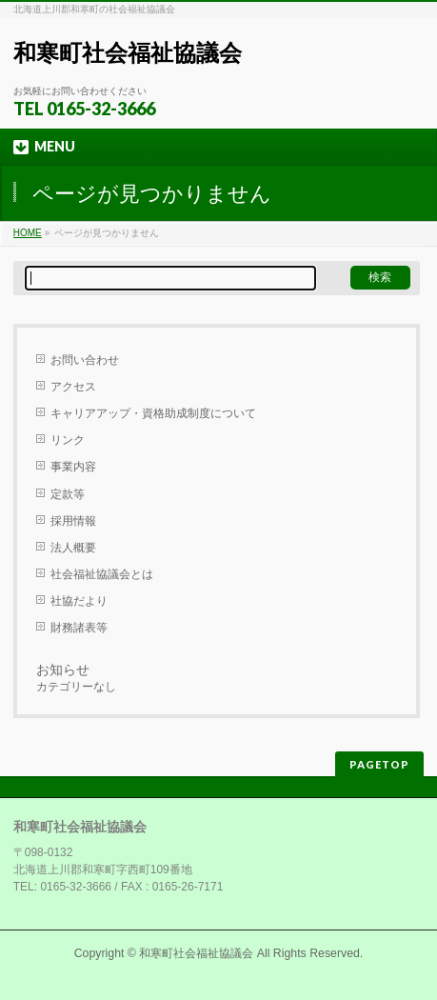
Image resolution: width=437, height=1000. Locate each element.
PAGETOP (379, 764)
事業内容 (73, 466)
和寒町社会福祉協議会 (127, 53)
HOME (27, 233)
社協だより (79, 601)
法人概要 (73, 547)
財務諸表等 (79, 627)
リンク (67, 440)
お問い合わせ (84, 360)
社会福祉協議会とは (101, 574)
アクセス (73, 386)
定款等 (67, 494)
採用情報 (73, 521)
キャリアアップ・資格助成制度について (153, 413)
